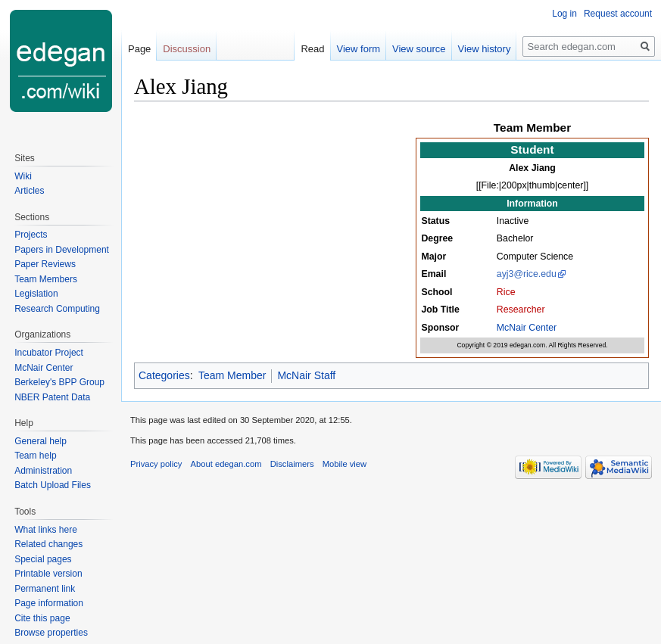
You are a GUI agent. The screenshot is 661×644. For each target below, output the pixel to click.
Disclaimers (292, 463)
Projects (30, 234)
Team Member (232, 375)
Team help (35, 455)
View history (484, 48)
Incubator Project (48, 352)
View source (419, 48)
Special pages (42, 559)
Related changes (48, 544)
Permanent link (44, 588)
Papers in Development (61, 249)
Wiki (23, 176)
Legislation (36, 293)
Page (139, 48)
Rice (506, 292)
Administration (43, 470)
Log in (564, 13)
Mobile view (344, 463)
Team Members (45, 279)
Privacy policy (156, 463)
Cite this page (42, 618)
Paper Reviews (45, 264)
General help (40, 441)
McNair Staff (306, 375)
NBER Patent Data (52, 397)
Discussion (186, 48)
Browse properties (51, 632)
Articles (29, 190)
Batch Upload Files (52, 485)
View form (359, 48)
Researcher (521, 309)
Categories (164, 375)
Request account (618, 13)
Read (312, 48)
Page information (48, 603)
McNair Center (527, 327)
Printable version (48, 573)
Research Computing (57, 308)
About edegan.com (226, 463)
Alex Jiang (532, 168)
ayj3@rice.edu (527, 274)
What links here (45, 529)
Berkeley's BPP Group (59, 382)
